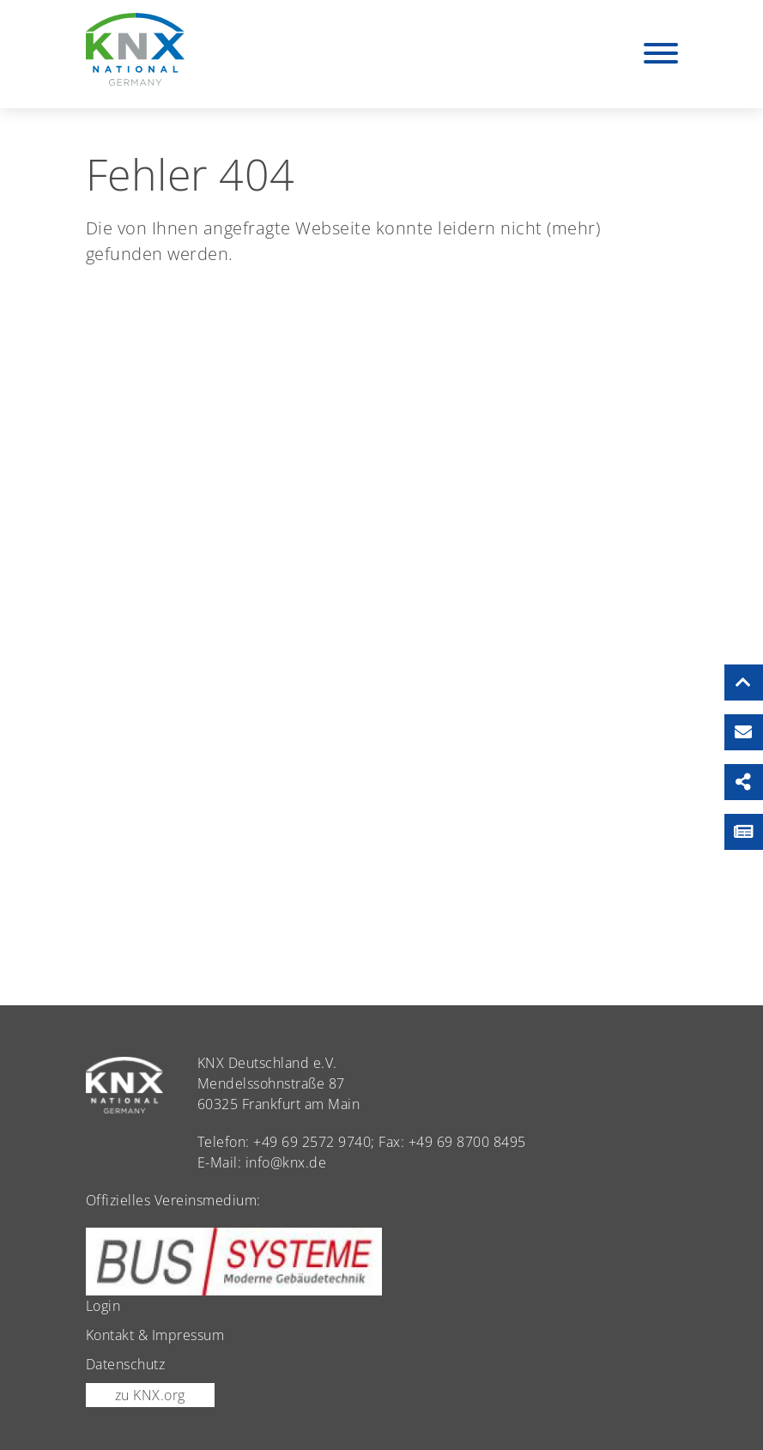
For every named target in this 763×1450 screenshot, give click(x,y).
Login (103, 1305)
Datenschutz (126, 1364)
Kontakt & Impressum (155, 1335)
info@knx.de (286, 1162)
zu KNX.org (150, 1395)
